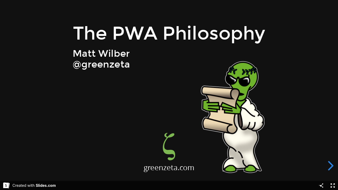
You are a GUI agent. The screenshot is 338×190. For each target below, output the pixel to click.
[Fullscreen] (332, 185)
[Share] (321, 185)
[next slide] (331, 165)
